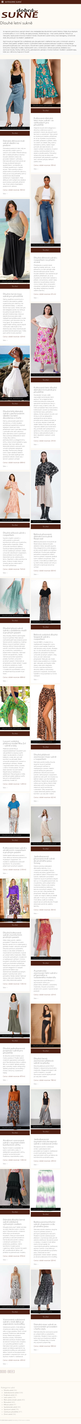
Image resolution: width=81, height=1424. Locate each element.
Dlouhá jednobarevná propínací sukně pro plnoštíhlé (14, 1050)
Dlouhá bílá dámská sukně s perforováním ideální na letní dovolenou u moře (13, 414)
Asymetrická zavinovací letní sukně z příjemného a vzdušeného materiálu (45, 974)
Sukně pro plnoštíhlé (11, 1412)
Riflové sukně (8, 1405)
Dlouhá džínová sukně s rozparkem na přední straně (45, 260)
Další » (12, 1371)
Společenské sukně (10, 1407)
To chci (15, 133)
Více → (5, 194)
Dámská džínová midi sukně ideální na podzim (14, 143)
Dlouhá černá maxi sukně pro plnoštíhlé (13, 295)
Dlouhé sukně (38, 105)
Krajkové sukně (9, 1395)
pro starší (16, 33)
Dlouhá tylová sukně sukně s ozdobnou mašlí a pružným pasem (15, 630)
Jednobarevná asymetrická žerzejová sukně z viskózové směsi (46, 1141)
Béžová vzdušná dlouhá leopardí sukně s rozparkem (45, 637)
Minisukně (7, 1402)
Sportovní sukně (9, 1409)
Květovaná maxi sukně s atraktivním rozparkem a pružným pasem (15, 850)
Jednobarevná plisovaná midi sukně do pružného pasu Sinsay (44, 860)
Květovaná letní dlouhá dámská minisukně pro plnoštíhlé (45, 390)
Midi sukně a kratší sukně (12, 1400)
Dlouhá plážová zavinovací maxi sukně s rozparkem (45, 757)
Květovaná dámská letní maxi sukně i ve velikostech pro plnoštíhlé (44, 121)
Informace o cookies (24, 1420)
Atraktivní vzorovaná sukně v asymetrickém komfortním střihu (14, 1143)
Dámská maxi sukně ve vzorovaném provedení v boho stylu (45, 1327)
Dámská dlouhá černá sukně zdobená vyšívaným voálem (14, 1222)
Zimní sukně (8, 1414)
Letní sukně (47, 105)
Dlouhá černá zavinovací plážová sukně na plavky (43, 1061)
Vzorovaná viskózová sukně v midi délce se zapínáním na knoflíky (14, 1322)
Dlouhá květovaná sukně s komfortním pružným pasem (12, 935)
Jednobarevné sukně (9, 128)
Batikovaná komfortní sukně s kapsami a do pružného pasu (44, 1224)
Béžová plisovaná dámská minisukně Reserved (43, 536)
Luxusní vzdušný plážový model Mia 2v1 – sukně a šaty (14, 743)
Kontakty (15, 1420)
